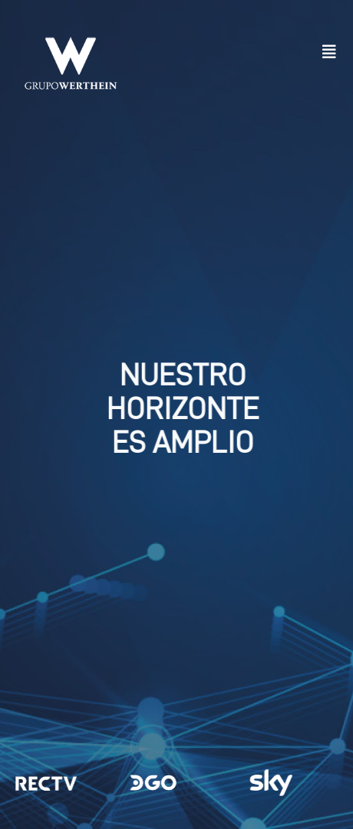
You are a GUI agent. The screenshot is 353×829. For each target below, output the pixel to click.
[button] (329, 52)
